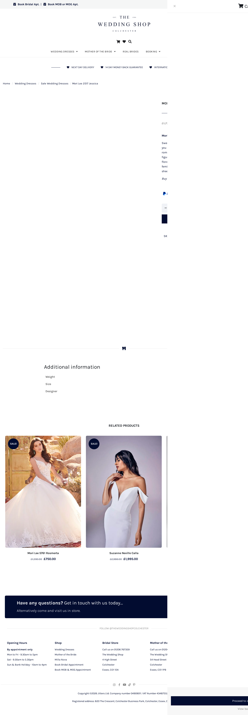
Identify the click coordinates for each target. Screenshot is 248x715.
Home (6, 83)
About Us (203, 650)
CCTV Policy (204, 660)
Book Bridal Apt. (26, 4)
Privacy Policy (205, 655)
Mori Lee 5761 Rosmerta (43, 553)
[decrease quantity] (166, 208)
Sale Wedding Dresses (54, 83)
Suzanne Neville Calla (123, 553)
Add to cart (189, 219)
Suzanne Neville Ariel (204, 553)
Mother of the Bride (65, 655)
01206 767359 (122, 650)
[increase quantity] (181, 208)
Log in (228, 4)
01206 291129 (169, 650)
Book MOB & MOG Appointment (73, 670)
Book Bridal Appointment (69, 665)
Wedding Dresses (25, 83)
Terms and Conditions (210, 665)
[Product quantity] (173, 208)
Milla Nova (61, 660)
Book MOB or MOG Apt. (60, 4)
